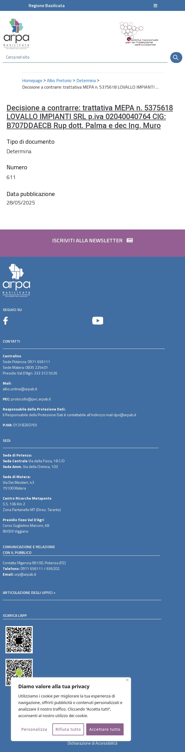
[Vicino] (127, 680)
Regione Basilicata (47, 5)
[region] (71, 709)
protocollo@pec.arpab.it (31, 399)
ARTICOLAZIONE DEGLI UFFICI (28, 592)
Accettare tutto (105, 729)
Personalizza (34, 729)
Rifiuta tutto (68, 729)
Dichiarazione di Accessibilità (92, 743)
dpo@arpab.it (125, 415)
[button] (92, 243)
